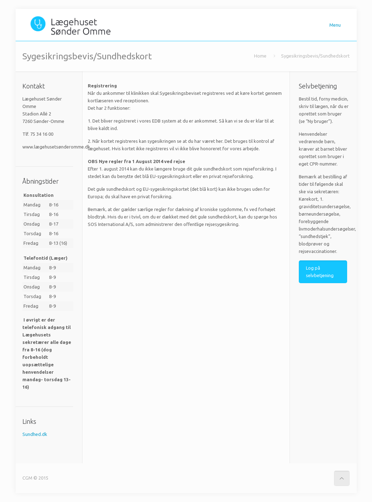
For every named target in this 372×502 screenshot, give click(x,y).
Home (260, 55)
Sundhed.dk (34, 434)
